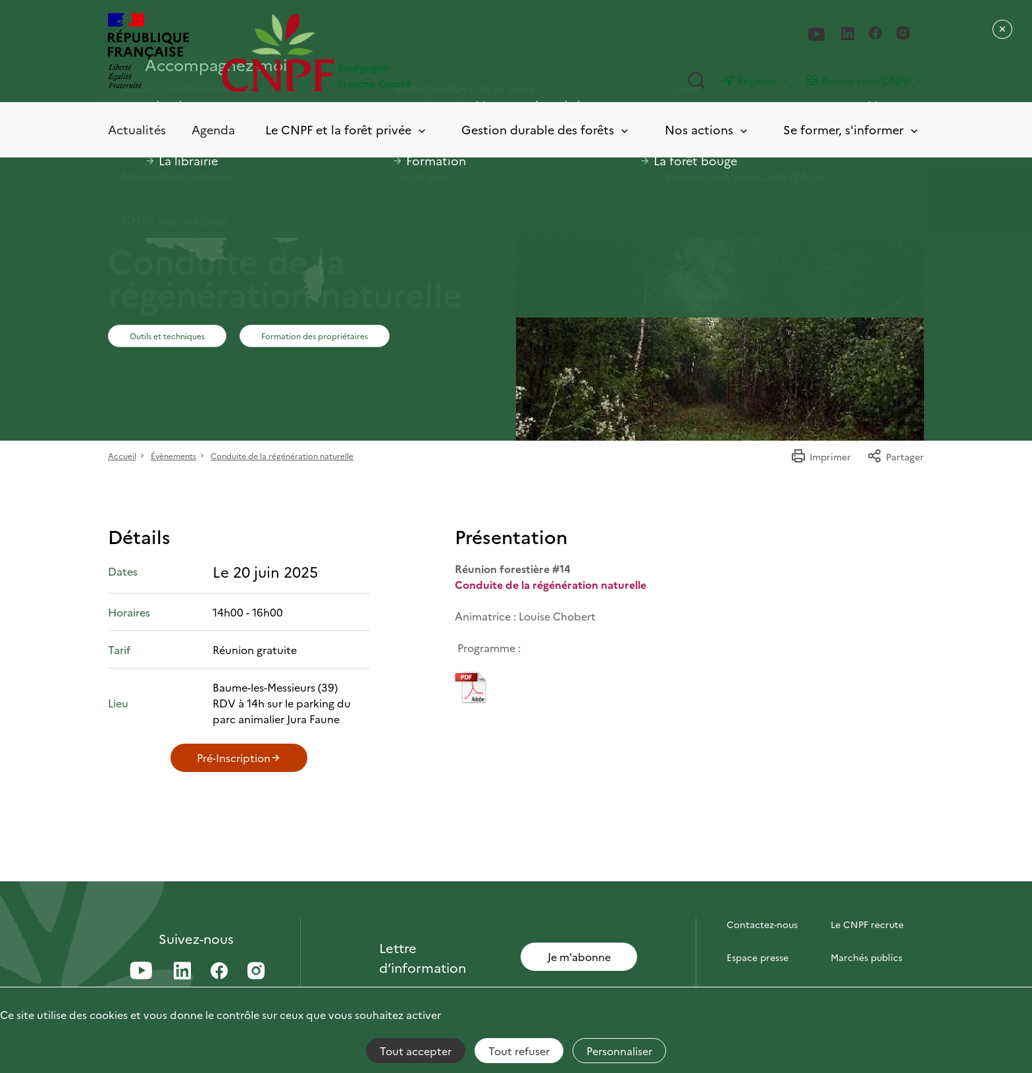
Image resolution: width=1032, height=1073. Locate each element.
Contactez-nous (762, 924)
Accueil (122, 455)
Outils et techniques (167, 335)
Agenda (213, 129)
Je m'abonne (579, 956)
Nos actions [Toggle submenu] (707, 130)
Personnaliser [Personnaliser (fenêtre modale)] (619, 1050)
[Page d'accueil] (369, 52)
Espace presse (757, 957)
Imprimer (820, 456)
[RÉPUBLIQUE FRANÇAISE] (148, 52)
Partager (895, 456)
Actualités (137, 129)
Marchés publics (866, 957)
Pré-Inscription (239, 757)
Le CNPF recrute (867, 924)
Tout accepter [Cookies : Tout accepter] (416, 1050)
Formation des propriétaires (314, 335)
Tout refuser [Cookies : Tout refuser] (519, 1050)
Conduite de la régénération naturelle (282, 455)
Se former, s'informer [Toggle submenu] (851, 130)
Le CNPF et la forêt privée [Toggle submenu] (346, 130)
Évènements (173, 455)
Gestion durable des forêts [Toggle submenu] (546, 130)
